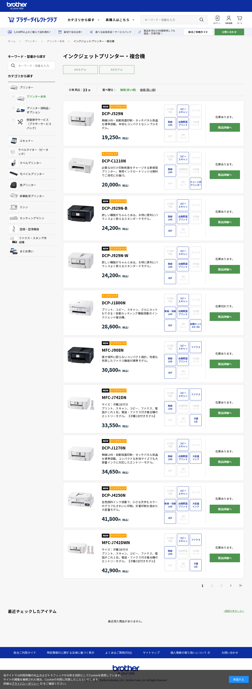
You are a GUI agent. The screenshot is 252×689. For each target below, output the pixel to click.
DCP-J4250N (114, 495)
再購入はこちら (118, 19)
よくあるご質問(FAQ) (118, 653)
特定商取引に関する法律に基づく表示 (70, 653)
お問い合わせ (229, 32)
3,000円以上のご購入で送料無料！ (33, 32)
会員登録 (228, 23)
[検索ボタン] (202, 20)
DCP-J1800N (114, 303)
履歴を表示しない (234, 611)
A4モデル (80, 69)
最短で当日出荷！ (73, 32)
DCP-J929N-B (114, 208)
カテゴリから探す (81, 19)
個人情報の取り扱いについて (188, 653)
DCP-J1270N (114, 448)
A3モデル (117, 69)
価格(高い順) (148, 90)
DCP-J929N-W (115, 255)
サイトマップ (151, 653)
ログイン (216, 23)
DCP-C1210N (114, 161)
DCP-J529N (112, 113)
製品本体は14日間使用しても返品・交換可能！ (159, 32)
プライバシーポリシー (25, 683)
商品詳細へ (225, 127)
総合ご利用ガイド (198, 32)
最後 (240, 585)
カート (239, 19)
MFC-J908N (113, 350)
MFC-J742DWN (116, 542)
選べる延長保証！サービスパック (113, 32)
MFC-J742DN (114, 397)
